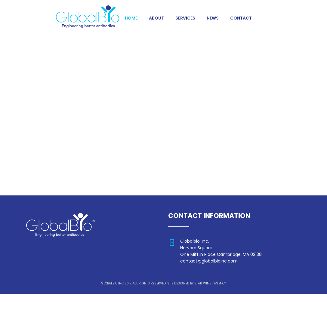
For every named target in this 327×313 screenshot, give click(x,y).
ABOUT (156, 19)
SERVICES (185, 19)
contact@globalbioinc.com (209, 262)
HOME (131, 19)
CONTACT (240, 19)
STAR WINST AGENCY (210, 284)
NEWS (212, 19)
